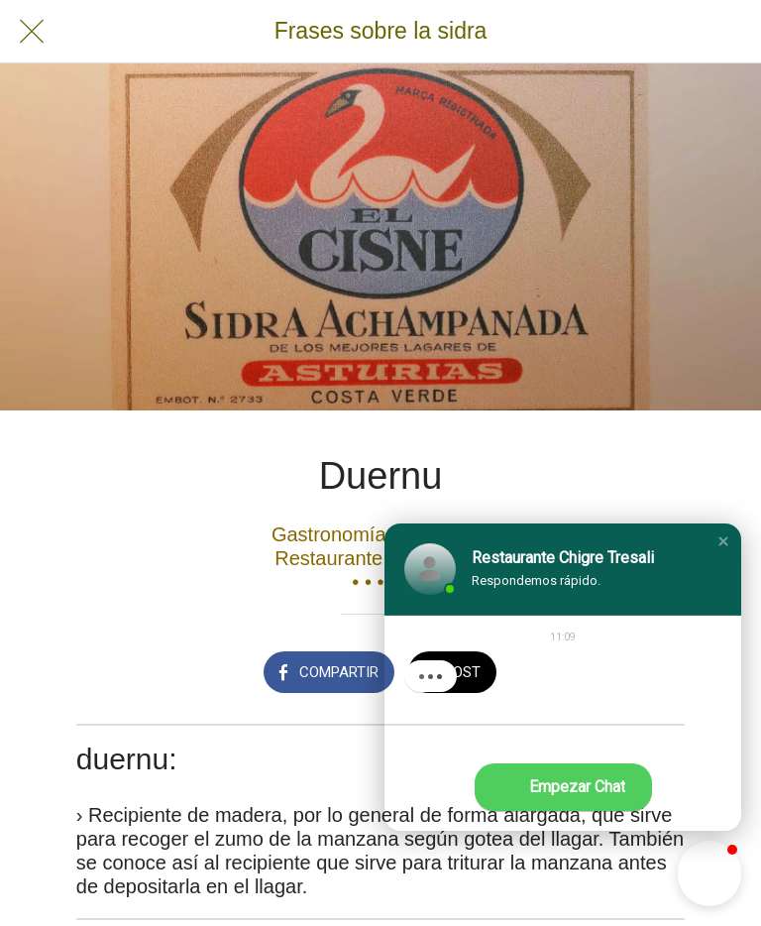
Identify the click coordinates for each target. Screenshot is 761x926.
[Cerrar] (32, 32)
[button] (723, 541)
